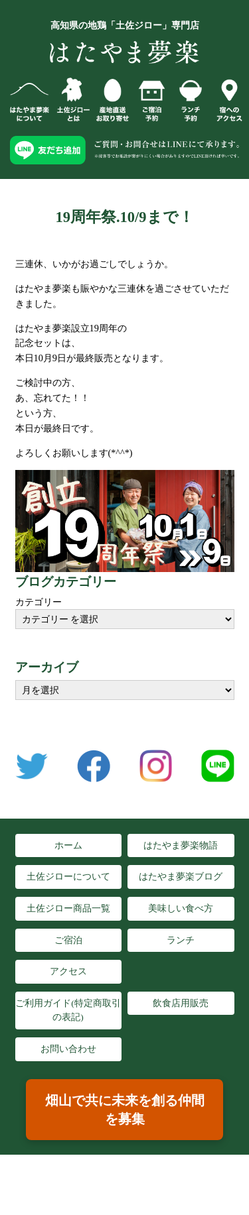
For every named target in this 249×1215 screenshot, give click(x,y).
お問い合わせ (68, 1049)
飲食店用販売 (180, 1003)
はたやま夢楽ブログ (180, 877)
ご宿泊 (68, 940)
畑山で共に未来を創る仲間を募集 (125, 1109)
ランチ (181, 940)
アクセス (68, 971)
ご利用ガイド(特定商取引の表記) (68, 1010)
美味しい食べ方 (180, 908)
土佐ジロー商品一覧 (68, 908)
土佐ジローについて (68, 877)
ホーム (68, 845)
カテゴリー (38, 602)
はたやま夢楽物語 (180, 845)
